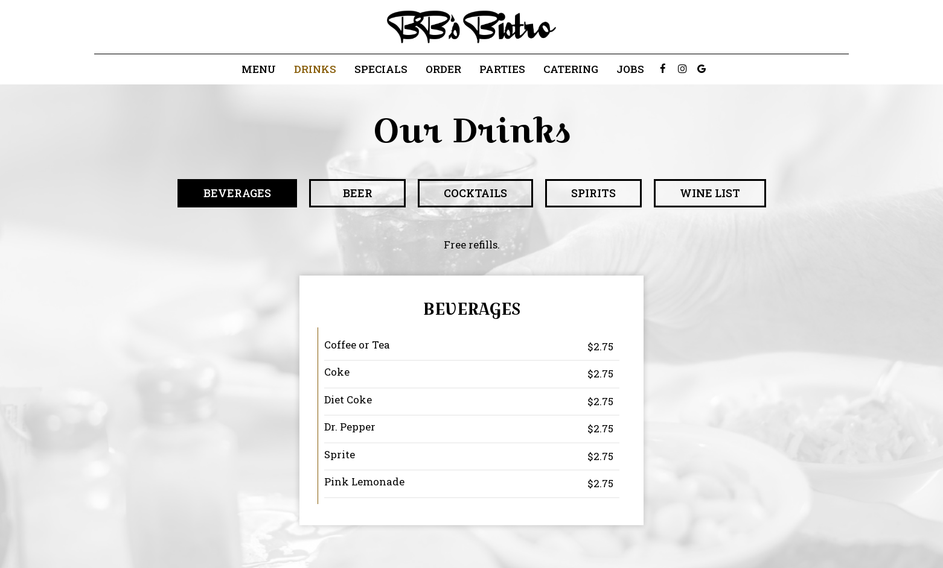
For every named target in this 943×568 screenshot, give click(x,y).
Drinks (315, 69)
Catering (570, 69)
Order (443, 69)
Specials (381, 69)
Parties (502, 69)
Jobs (630, 69)
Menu (258, 69)
